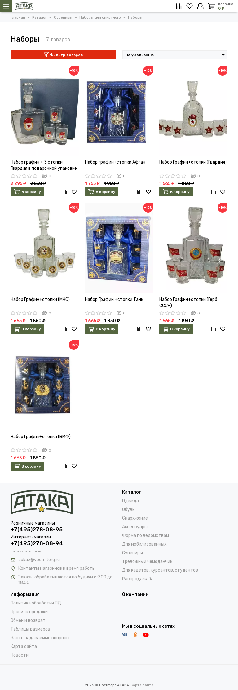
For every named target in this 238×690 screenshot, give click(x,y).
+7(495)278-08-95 (37, 529)
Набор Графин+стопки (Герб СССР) (188, 302)
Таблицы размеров (30, 629)
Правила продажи (29, 611)
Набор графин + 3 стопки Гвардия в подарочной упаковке (44, 165)
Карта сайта (24, 646)
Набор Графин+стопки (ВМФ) (41, 436)
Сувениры (132, 553)
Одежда (130, 500)
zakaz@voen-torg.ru (39, 559)
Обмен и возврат (28, 620)
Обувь (128, 509)
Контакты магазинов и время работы (56, 568)
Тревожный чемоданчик (147, 561)
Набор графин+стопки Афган (115, 162)
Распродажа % (137, 579)
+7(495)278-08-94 (37, 543)
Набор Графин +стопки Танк (114, 299)
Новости (20, 655)
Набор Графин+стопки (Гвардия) (193, 162)
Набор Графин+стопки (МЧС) (40, 299)
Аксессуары (135, 527)
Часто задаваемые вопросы (40, 637)
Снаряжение (135, 518)
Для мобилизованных (144, 544)
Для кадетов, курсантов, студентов (160, 570)
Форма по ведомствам (145, 535)
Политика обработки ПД (36, 603)
